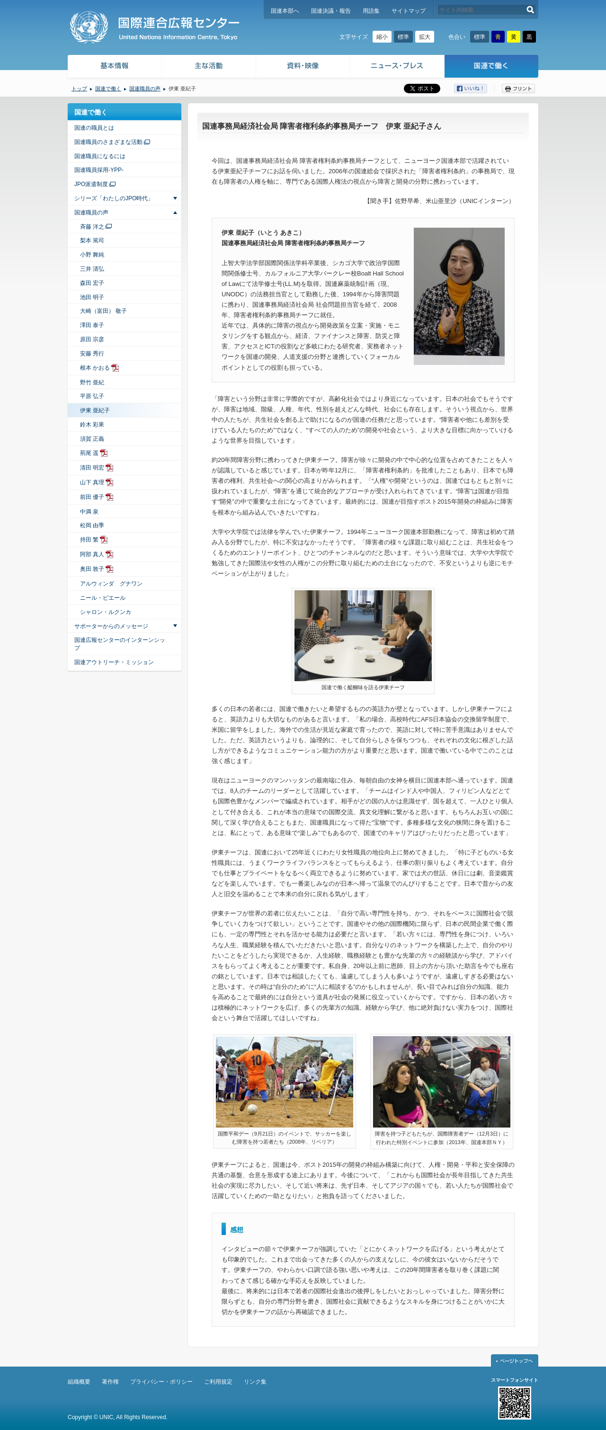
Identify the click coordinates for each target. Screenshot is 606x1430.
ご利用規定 (218, 1381)
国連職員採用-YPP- (99, 170)
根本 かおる (95, 367)
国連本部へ (285, 11)
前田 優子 (92, 497)
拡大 (424, 37)
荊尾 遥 (89, 453)
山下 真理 (92, 482)
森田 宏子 (92, 283)
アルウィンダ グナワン (111, 583)
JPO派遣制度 (91, 184)
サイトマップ (409, 11)
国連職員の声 (144, 88)
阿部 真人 (92, 554)
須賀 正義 (92, 438)
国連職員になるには (99, 156)
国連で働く (492, 67)
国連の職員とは (94, 127)
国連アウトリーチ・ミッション (114, 662)
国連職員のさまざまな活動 (108, 142)
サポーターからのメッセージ (111, 626)
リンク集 (255, 1381)
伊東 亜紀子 (95, 410)
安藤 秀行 (92, 353)
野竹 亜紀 (92, 382)
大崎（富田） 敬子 (103, 311)
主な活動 (209, 67)
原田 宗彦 (92, 339)
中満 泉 (89, 511)
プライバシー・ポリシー (161, 1381)
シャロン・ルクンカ (105, 612)
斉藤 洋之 (92, 226)
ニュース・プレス (397, 67)
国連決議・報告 (331, 11)
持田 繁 (89, 539)
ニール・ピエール (102, 598)
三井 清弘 (92, 269)
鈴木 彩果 (92, 424)
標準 (403, 37)
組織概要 (79, 1381)
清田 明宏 (92, 467)
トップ (79, 88)
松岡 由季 (92, 525)
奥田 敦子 (92, 569)
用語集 (371, 11)
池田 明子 (92, 297)
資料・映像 (303, 67)
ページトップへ (514, 1360)
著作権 (110, 1381)
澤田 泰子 (92, 325)
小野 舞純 (92, 254)
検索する (530, 10)
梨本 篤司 (92, 240)
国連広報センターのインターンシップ (119, 644)
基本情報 (114, 67)
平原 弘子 (92, 396)
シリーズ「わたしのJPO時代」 (113, 198)
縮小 (382, 37)
